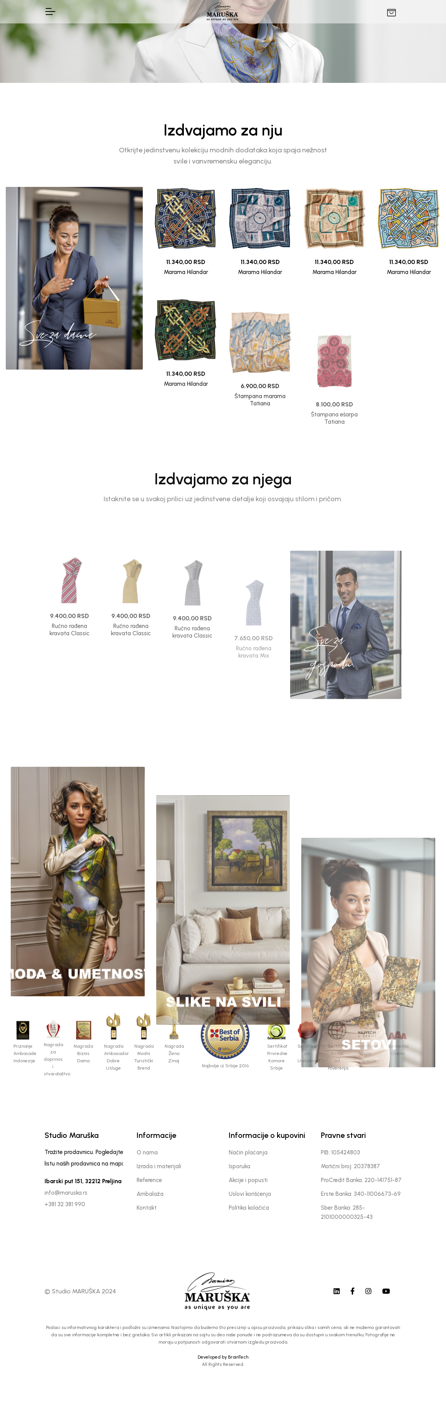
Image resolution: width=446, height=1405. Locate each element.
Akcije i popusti (248, 1180)
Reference (149, 1180)
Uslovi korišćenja (250, 1193)
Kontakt (147, 1207)
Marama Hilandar (186, 272)
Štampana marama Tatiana (260, 462)
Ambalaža (150, 1193)
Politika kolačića (249, 1207)
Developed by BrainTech (223, 1357)
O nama (147, 1152)
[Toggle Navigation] (50, 11)
